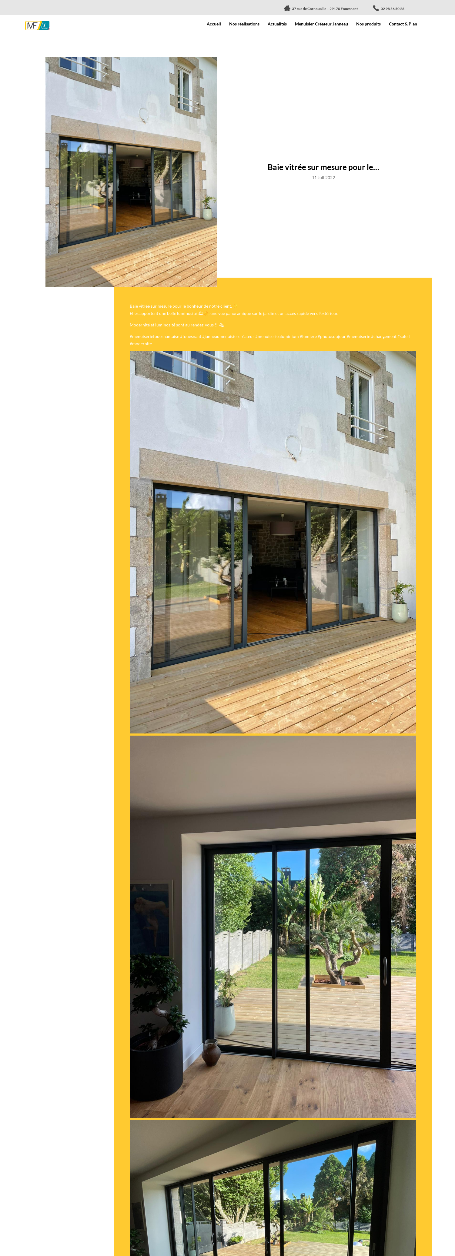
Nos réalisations (244, 24)
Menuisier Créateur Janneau (321, 24)
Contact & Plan (403, 24)
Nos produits (368, 24)
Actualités (277, 24)
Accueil (214, 24)
